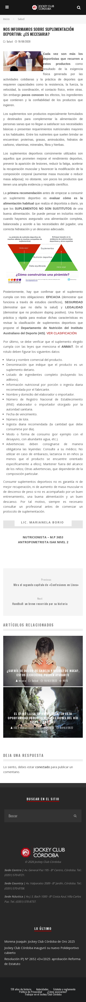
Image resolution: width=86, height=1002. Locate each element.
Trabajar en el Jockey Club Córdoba (43, 994)
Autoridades (42, 989)
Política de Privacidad (30, 992)
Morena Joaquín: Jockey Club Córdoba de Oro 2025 (39, 941)
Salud (10, 41)
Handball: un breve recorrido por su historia (39, 601)
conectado (42, 767)
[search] (75, 815)
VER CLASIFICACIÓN (62, 333)
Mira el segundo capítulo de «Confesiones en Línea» (46, 582)
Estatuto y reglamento (64, 989)
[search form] (36, 815)
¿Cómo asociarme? (57, 992)
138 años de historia (21, 989)
